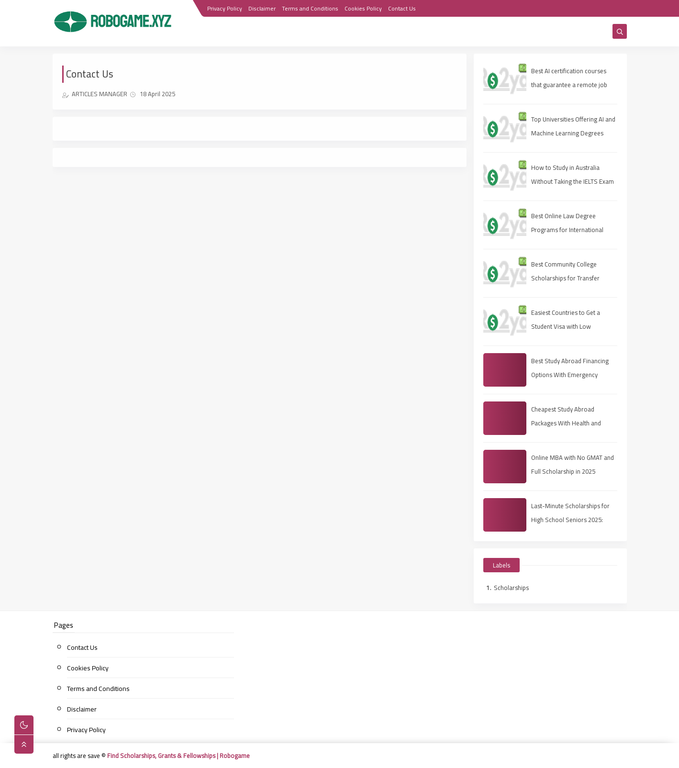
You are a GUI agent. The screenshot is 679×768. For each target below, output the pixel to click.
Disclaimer (262, 8)
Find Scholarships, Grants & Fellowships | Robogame (178, 755)
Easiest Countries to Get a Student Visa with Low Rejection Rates (565, 326)
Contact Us (402, 8)
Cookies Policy (363, 8)
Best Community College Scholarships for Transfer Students (565, 278)
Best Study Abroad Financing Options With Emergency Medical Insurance (570, 374)
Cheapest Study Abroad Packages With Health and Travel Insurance (566, 423)
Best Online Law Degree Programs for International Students (567, 229)
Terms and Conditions (310, 8)
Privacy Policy (224, 8)
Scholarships (511, 587)
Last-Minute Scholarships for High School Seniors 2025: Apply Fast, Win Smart (570, 519)
